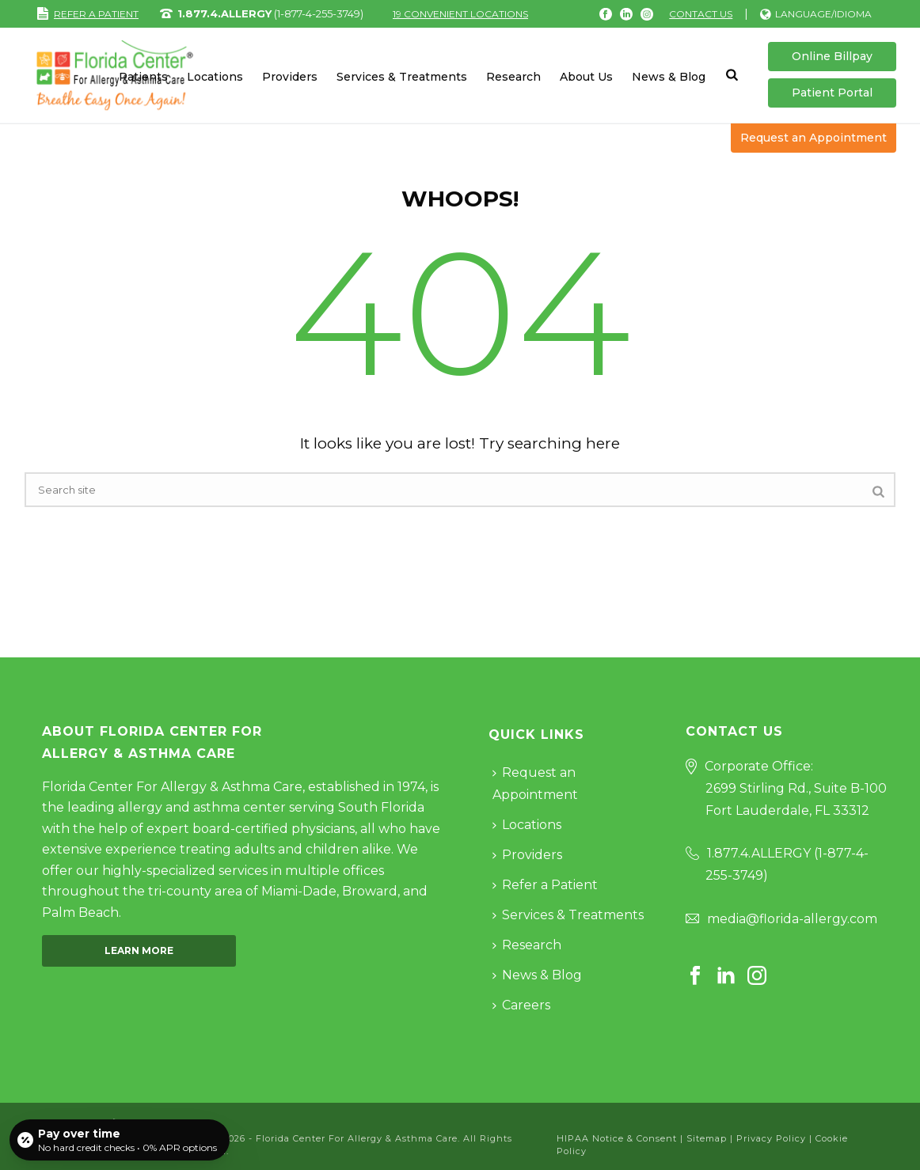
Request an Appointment (813, 138)
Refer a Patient (545, 884)
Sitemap (706, 1138)
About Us (586, 77)
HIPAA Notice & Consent (617, 1138)
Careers (521, 1005)
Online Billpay (832, 56)
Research (513, 77)
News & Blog (668, 77)
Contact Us (700, 14)
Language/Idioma (816, 14)
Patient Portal (832, 92)
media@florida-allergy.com (792, 918)
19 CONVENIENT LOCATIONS (460, 14)
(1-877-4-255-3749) (270, 13)
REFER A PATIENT (87, 14)
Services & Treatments (401, 77)
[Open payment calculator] (120, 1140)
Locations (215, 77)
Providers (289, 77)
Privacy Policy (771, 1138)
